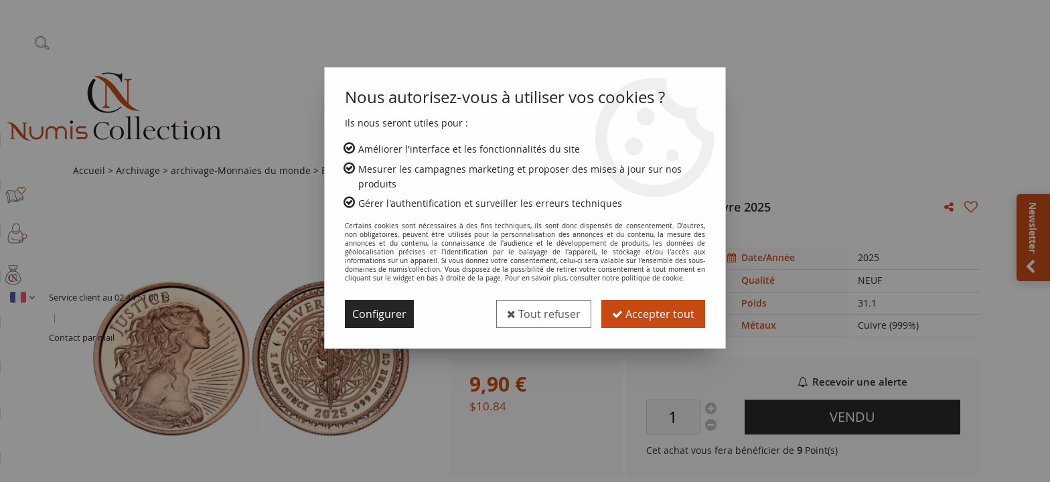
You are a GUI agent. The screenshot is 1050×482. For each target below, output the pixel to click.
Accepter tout (653, 314)
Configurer (379, 314)
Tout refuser (544, 314)
